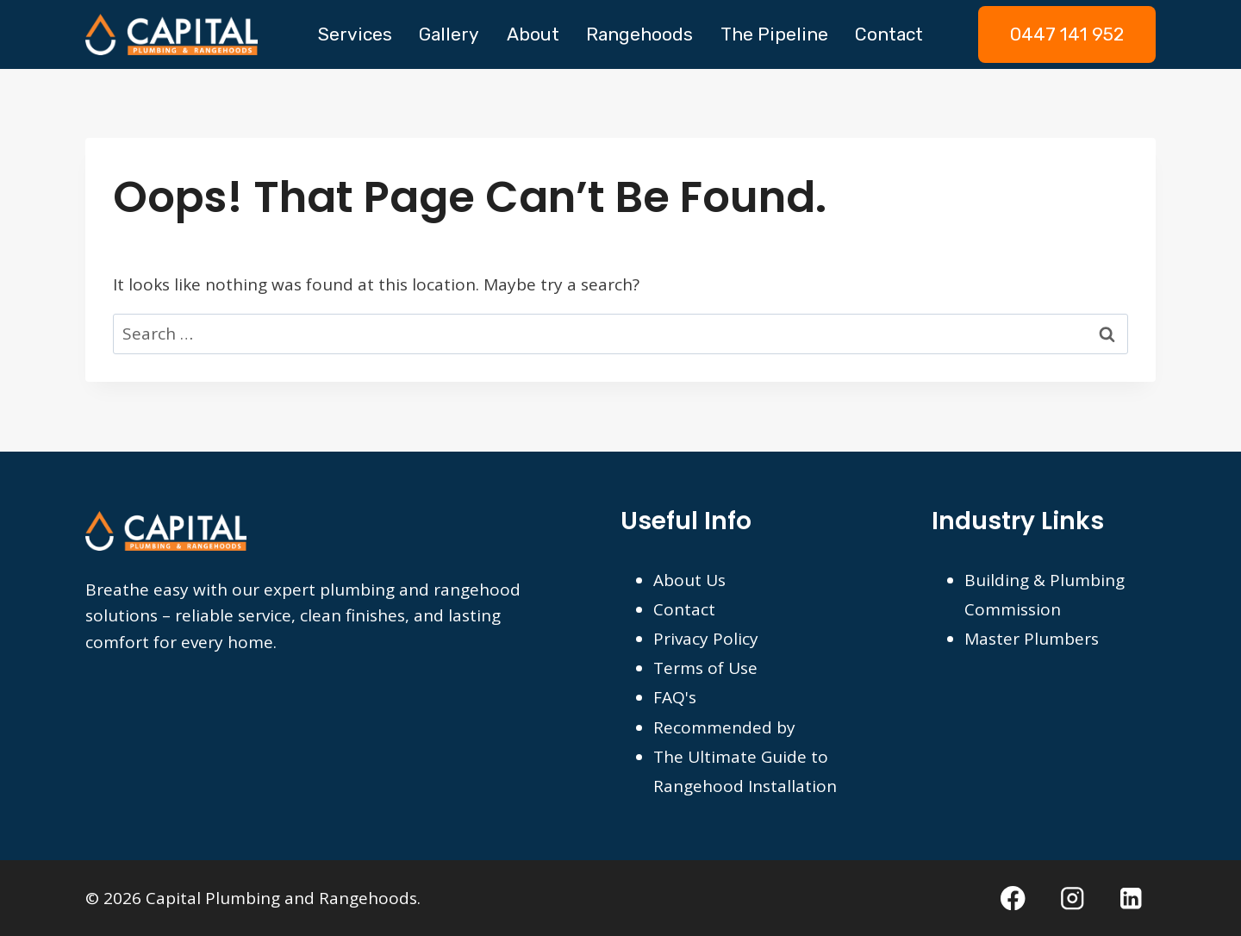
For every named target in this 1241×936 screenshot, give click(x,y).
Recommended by (724, 727)
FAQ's (674, 697)
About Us (689, 580)
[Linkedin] (1131, 897)
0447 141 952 (1067, 34)
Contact (889, 34)
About (533, 34)
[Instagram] (1072, 897)
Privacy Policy (705, 638)
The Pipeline (774, 34)
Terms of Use (705, 668)
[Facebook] (1013, 897)
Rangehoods (639, 34)
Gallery (449, 34)
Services (355, 34)
